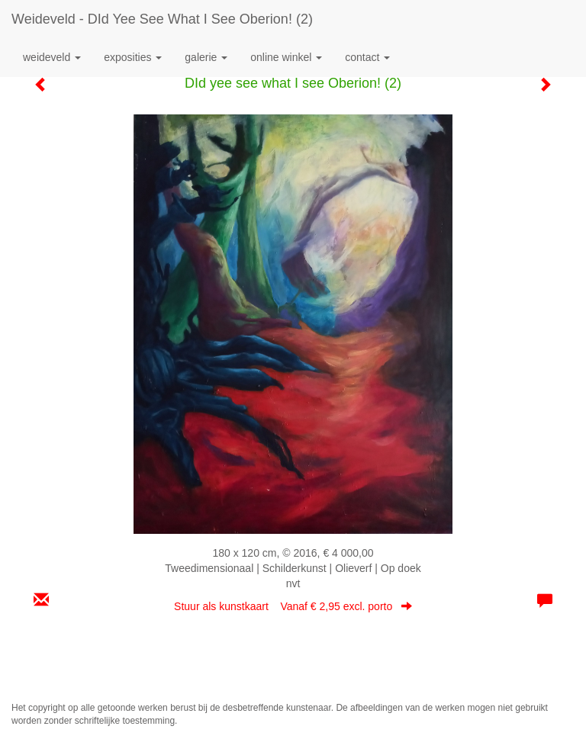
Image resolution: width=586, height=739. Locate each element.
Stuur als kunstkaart (293, 606)
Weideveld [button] (52, 57)
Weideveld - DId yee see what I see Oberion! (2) (162, 19)
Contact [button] (367, 57)
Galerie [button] (206, 57)
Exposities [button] (133, 57)
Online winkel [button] (286, 57)
